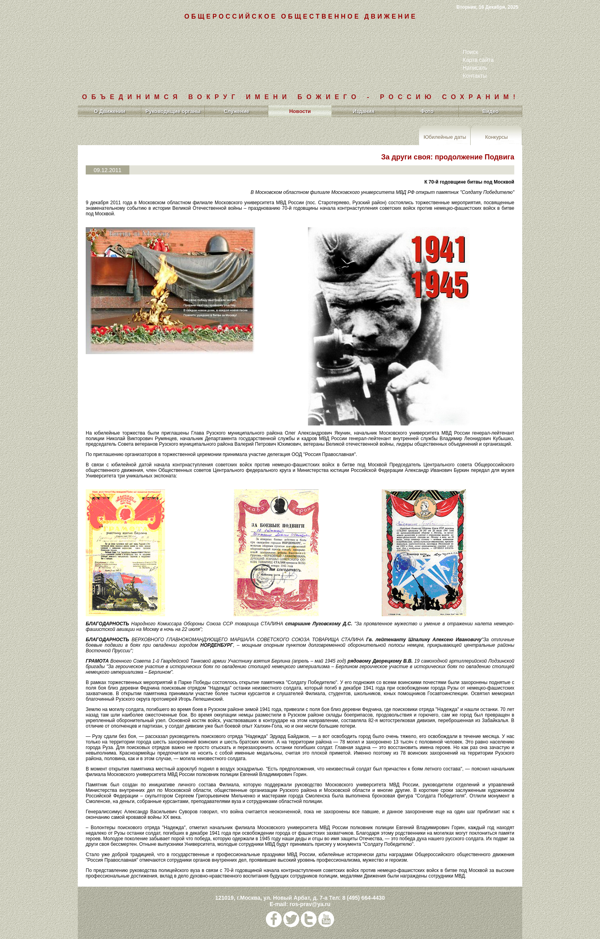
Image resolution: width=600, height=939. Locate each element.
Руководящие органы (173, 111)
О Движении (109, 111)
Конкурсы (496, 136)
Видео (491, 111)
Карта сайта (478, 60)
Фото (427, 111)
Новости (300, 111)
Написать (475, 68)
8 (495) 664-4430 (363, 898)
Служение (236, 111)
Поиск (470, 52)
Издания (364, 111)
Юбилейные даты (444, 136)
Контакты (475, 76)
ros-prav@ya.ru (310, 904)
